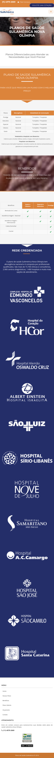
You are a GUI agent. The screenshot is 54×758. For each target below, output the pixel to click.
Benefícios (6, 700)
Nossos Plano (7, 696)
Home (4, 691)
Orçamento (6, 710)
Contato (5, 715)
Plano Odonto (7, 705)
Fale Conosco (24, 2)
